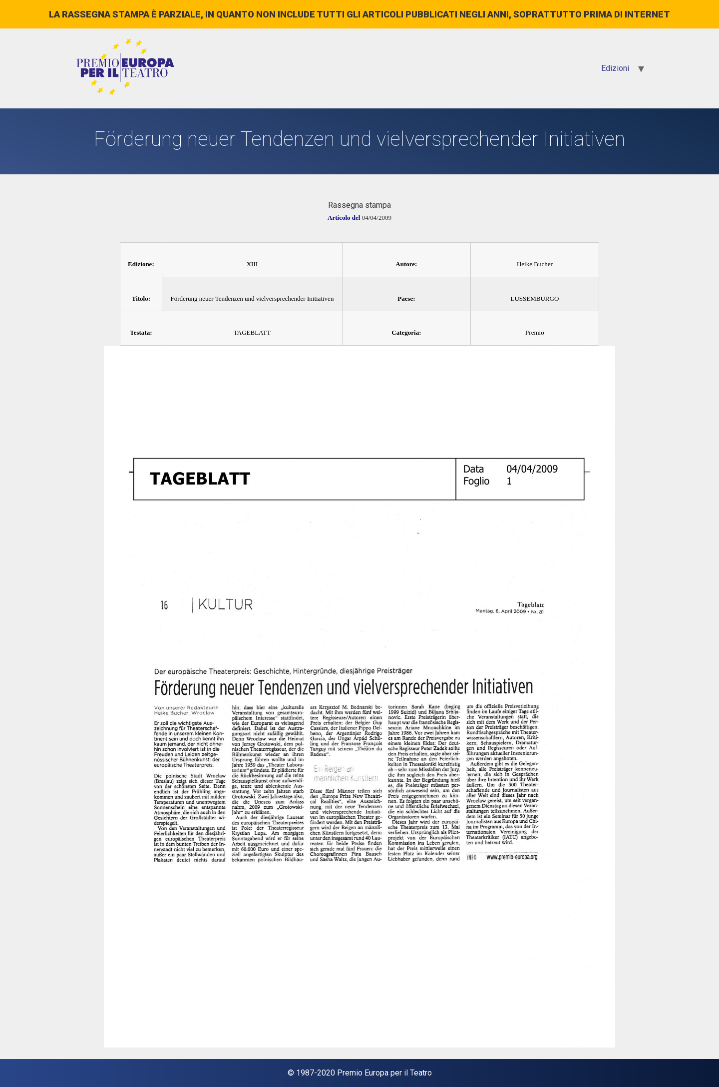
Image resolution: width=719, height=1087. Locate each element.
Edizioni (615, 68)
